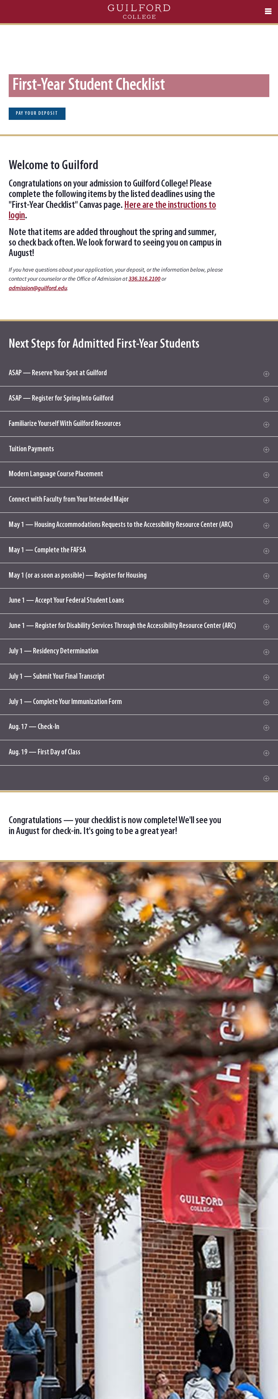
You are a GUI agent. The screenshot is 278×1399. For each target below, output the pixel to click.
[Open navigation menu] (268, 11)
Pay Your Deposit (37, 113)
